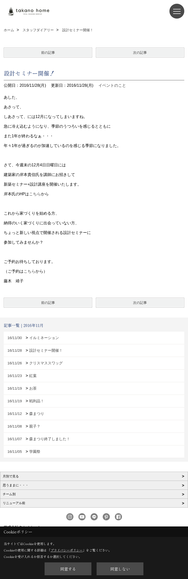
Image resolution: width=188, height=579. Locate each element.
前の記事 (48, 53)
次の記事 (140, 53)
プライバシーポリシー (67, 550)
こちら (35, 194)
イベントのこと (112, 85)
